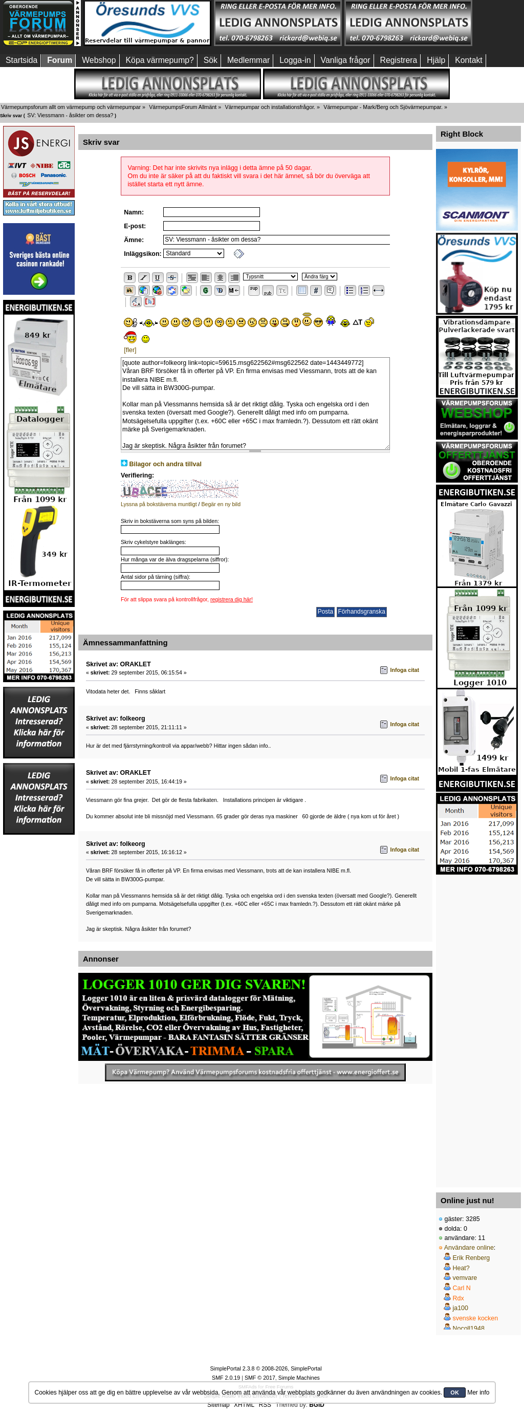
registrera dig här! (231, 599)
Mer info (478, 1392)
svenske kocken (475, 1318)
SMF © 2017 (260, 1378)
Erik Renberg (471, 1257)
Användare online (469, 1247)
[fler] (130, 350)
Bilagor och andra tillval (165, 464)
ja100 (460, 1308)
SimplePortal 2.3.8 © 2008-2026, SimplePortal (265, 1368)
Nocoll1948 (468, 1328)
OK (454, 1392)
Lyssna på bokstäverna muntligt (159, 504)
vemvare (464, 1277)
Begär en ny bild (221, 504)
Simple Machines (299, 1378)
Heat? (460, 1268)
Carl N (461, 1288)
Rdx (458, 1298)
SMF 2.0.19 (226, 1378)
